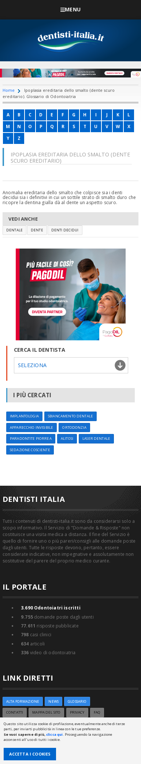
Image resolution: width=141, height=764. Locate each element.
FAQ (97, 712)
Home (9, 90)
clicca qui (54, 734)
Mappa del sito (46, 712)
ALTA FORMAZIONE (22, 701)
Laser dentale (96, 438)
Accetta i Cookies (30, 754)
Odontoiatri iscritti (51, 608)
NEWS (53, 701)
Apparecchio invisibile (31, 427)
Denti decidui (65, 230)
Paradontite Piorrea (31, 438)
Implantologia (24, 416)
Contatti (14, 712)
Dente (37, 230)
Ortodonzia (74, 427)
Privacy (77, 712)
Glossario (77, 701)
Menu (70, 9)
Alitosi (67, 438)
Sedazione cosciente (30, 450)
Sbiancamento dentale (70, 416)
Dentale (14, 230)
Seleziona (32, 365)
